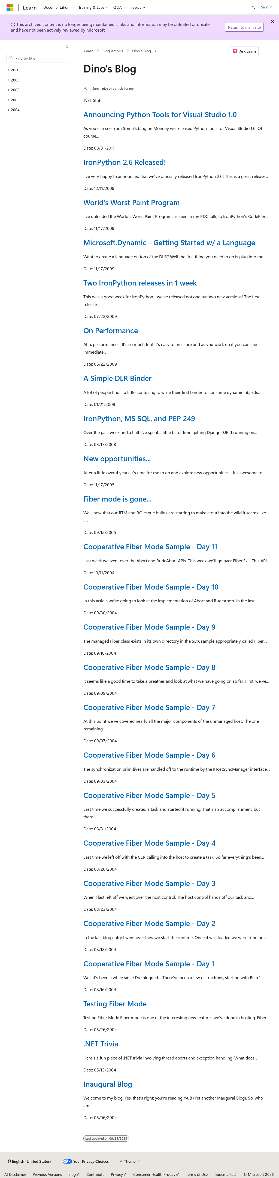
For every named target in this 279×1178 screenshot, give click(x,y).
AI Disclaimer (15, 1174)
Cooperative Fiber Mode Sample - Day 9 (149, 626)
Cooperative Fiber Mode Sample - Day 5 (149, 795)
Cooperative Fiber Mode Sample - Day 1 (148, 963)
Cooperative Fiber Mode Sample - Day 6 (149, 755)
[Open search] (253, 7)
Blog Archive (112, 50)
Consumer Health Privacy (154, 1174)
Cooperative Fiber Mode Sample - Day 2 (149, 923)
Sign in (266, 7)
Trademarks (223, 1174)
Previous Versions (47, 1174)
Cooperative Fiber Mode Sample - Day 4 (149, 843)
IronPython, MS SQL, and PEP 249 (139, 418)
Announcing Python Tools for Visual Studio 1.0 (160, 114)
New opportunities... (117, 458)
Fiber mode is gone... (117, 498)
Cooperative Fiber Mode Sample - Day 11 (150, 546)
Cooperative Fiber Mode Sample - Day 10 (151, 586)
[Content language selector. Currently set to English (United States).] (29, 1161)
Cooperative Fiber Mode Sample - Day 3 (149, 883)
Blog (72, 1174)
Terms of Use (197, 1174)
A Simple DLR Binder (117, 378)
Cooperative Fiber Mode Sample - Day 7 (149, 707)
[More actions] (266, 51)
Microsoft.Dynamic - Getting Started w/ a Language (169, 242)
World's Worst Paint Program (131, 202)
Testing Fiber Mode (115, 1003)
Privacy (117, 1174)
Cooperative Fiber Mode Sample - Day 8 (149, 667)
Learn (88, 50)
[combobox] (37, 58)
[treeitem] (37, 70)
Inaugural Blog (107, 1084)
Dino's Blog (141, 50)
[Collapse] (66, 47)
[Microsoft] (10, 7)
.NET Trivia (100, 1043)
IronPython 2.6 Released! (124, 162)
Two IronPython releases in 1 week (140, 282)
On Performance (110, 330)
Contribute (95, 1174)
